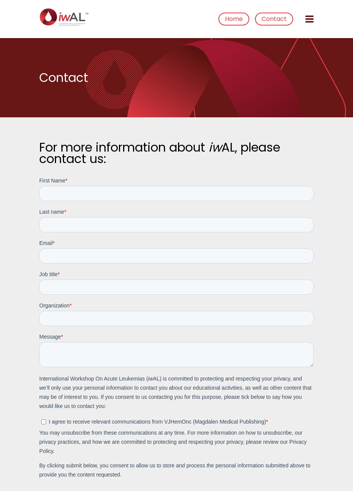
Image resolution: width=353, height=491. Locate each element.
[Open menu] (309, 19)
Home (234, 18)
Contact (274, 18)
